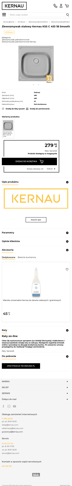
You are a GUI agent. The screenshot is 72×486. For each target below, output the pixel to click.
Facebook (3, 406)
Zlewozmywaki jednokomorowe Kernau (19, 42)
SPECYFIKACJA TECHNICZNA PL (21, 366)
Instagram (8, 406)
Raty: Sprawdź (51, 151)
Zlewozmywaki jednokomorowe (15, 40)
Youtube (14, 406)
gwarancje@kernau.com (12, 432)
